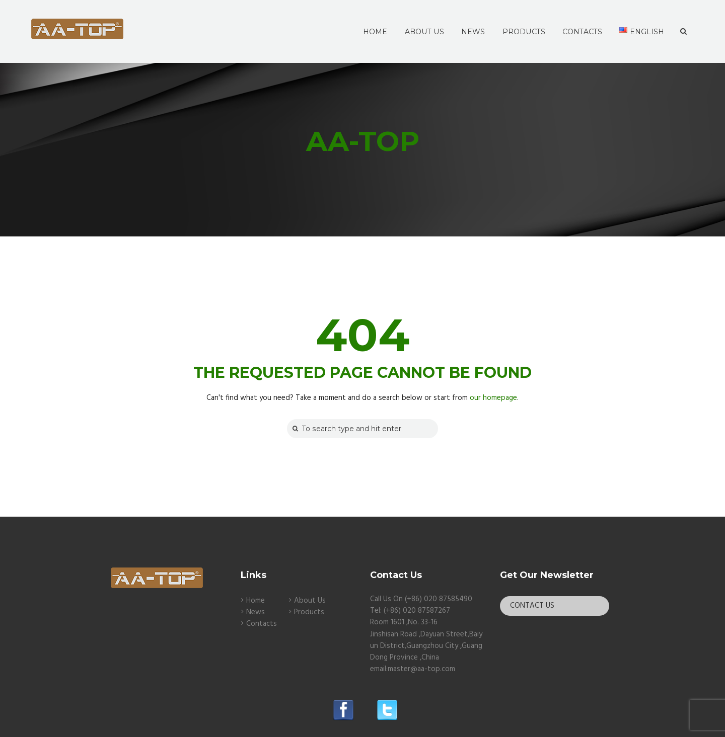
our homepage (493, 398)
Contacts (261, 624)
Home (255, 601)
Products (309, 612)
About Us (310, 601)
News (255, 612)
